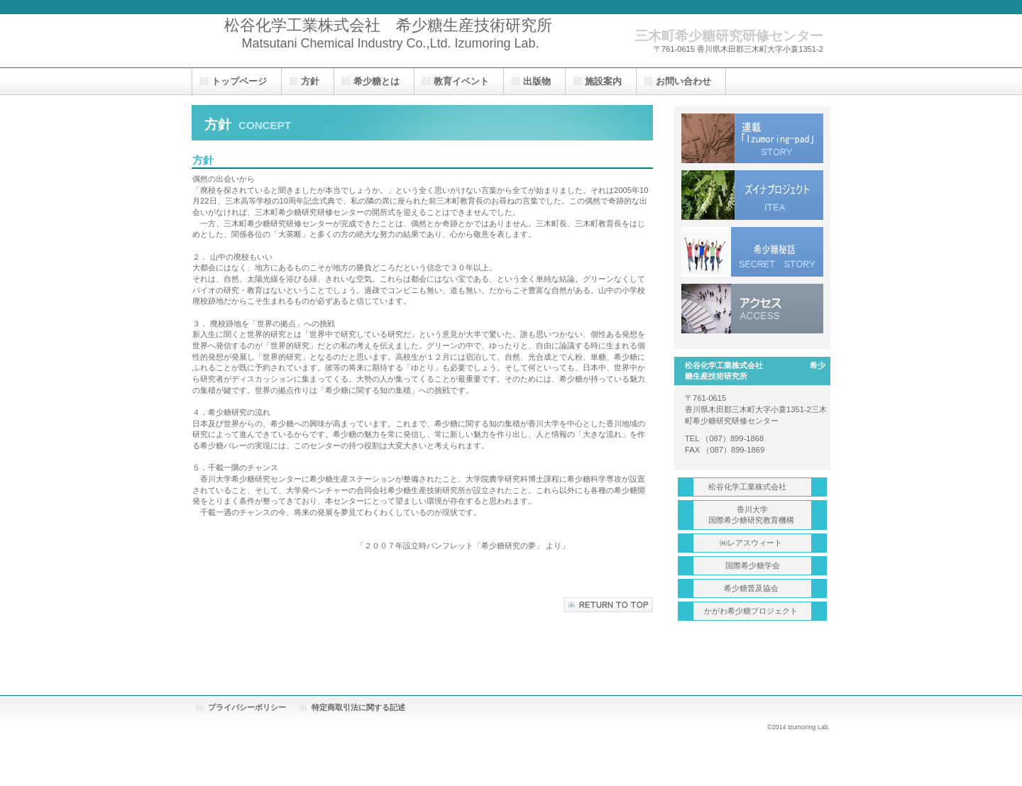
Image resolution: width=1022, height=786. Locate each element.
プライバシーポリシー (247, 707)
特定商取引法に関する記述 (358, 707)
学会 (752, 565)
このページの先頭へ (608, 604)
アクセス (752, 308)
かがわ (752, 611)
